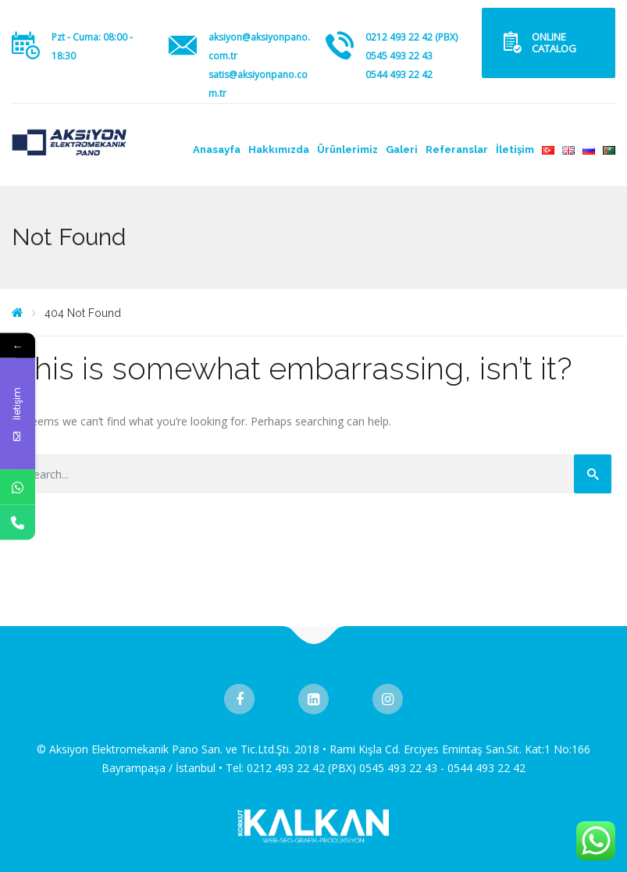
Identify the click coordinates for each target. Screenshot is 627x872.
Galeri (402, 149)
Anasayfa (216, 149)
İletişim (515, 149)
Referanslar (457, 149)
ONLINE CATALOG (554, 42)
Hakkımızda (278, 149)
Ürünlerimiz (347, 149)
